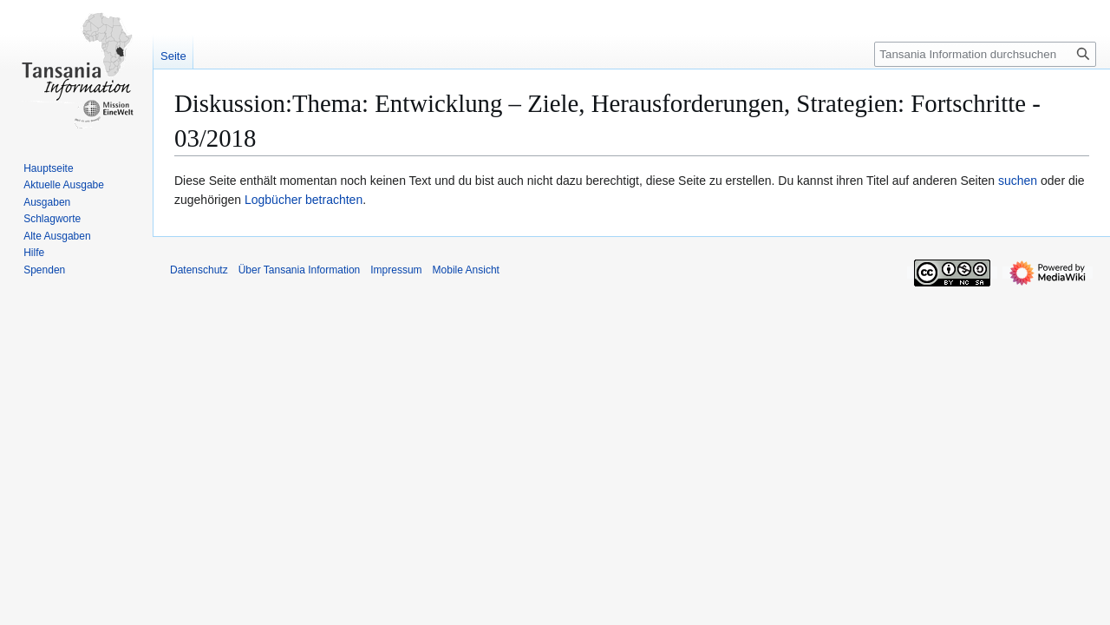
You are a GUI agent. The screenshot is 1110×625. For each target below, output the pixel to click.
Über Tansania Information (299, 270)
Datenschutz (199, 270)
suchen (1017, 181)
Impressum (395, 270)
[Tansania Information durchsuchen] (985, 54)
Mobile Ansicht (466, 270)
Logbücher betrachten (303, 200)
